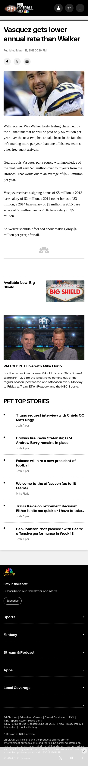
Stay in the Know (16, 584)
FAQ (71, 717)
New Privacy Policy (70, 723)
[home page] (19, 8)
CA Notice (10, 727)
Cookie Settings (29, 727)
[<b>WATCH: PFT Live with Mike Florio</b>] (44, 337)
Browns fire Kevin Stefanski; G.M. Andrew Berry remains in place (44, 440)
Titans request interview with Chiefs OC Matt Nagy (50, 417)
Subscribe (13, 601)
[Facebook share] (7, 61)
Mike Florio (22, 494)
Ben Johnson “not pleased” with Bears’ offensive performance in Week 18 (49, 531)
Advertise (25, 717)
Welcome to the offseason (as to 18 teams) (46, 485)
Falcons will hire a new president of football (46, 463)
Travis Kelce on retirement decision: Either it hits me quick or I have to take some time (49, 508)
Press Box (34, 720)
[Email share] (27, 61)
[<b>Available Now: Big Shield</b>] (65, 291)
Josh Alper (22, 425)
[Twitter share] (17, 61)
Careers (37, 717)
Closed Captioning (55, 717)
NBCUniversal (27, 734)
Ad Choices (10, 717)
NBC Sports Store (15, 720)
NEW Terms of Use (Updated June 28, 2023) (30, 723)
